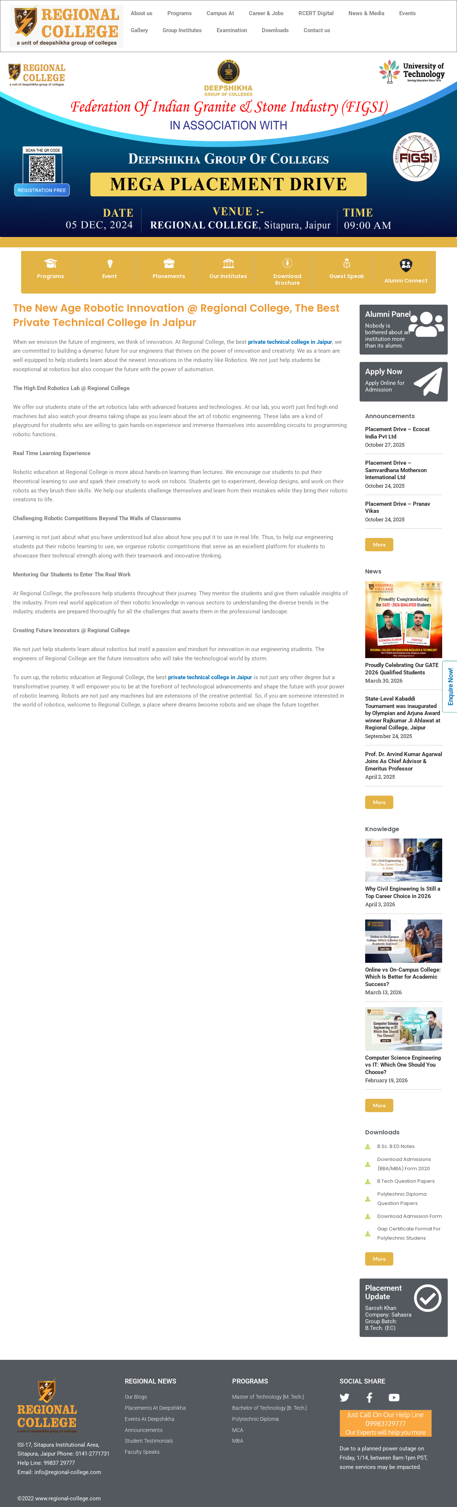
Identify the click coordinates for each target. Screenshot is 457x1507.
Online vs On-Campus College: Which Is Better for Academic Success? (403, 977)
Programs (179, 13)
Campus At (220, 13)
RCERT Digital (316, 13)
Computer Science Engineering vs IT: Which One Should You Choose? (403, 1065)
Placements (169, 276)
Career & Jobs (266, 13)
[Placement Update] (428, 1298)
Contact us (317, 30)
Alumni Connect (406, 280)
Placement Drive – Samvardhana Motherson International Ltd (396, 470)
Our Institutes (228, 276)
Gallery (139, 30)
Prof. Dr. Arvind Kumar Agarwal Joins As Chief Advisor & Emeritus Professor (403, 761)
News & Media (366, 13)
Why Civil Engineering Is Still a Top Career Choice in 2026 (402, 892)
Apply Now (384, 371)
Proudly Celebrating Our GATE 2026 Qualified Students (401, 669)
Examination (232, 30)
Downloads (275, 30)
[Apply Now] (428, 382)
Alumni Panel (388, 314)
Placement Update (383, 1292)
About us (142, 13)
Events (407, 13)
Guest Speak (346, 276)
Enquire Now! (450, 686)
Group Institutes (182, 30)
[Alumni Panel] (426, 324)
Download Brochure (287, 279)
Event (109, 276)
